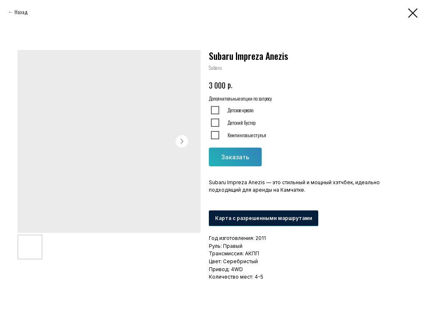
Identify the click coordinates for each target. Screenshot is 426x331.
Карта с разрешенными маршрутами (263, 218)
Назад (21, 11)
